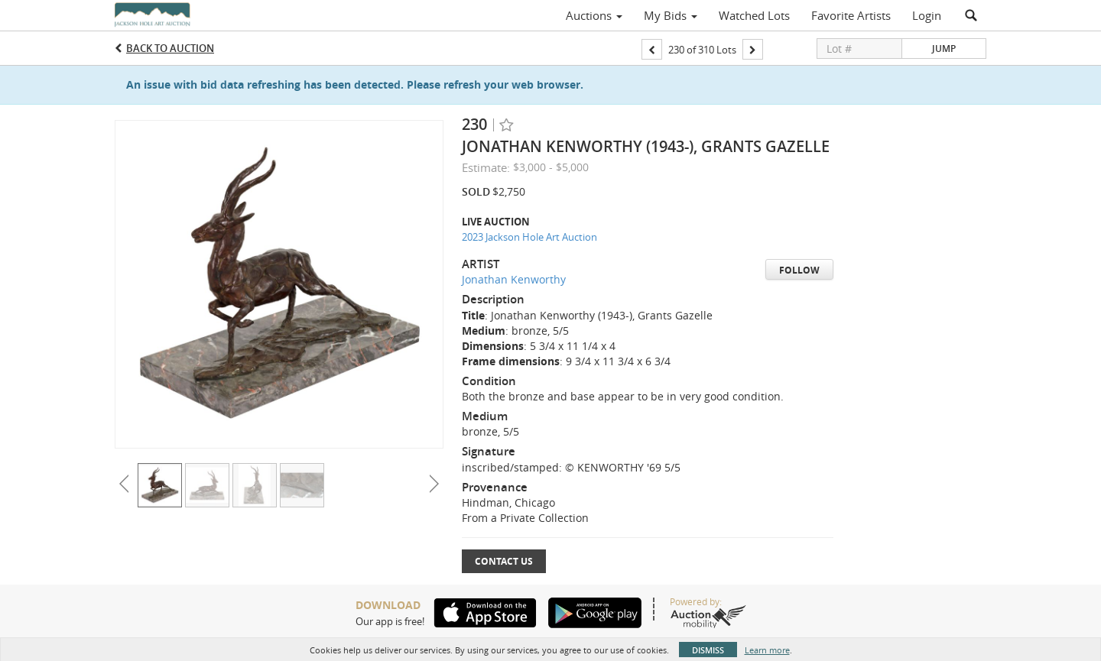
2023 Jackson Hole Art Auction (529, 237)
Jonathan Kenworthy (514, 279)
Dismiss (708, 650)
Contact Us (504, 561)
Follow (799, 270)
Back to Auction (170, 48)
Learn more (767, 650)
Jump (944, 48)
